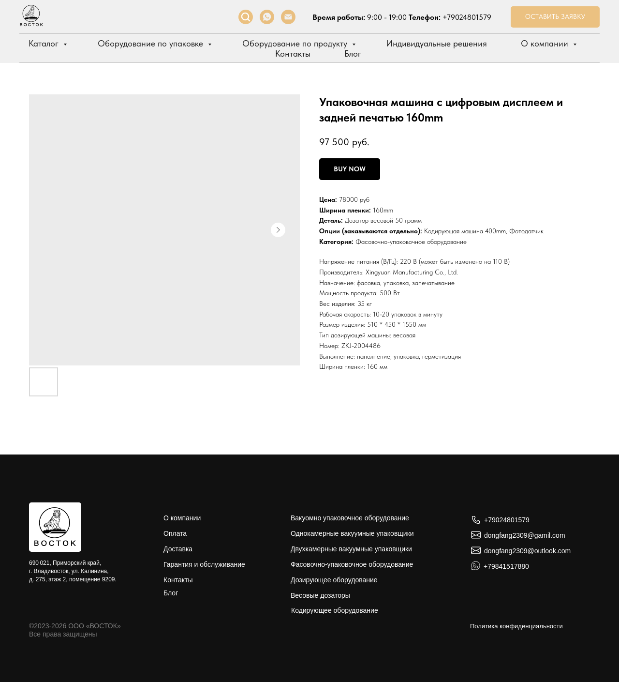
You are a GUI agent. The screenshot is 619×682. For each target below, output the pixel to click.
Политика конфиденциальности (516, 626)
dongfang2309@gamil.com (524, 535)
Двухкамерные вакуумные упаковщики (351, 549)
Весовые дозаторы (320, 595)
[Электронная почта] (288, 17)
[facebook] (245, 17)
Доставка (177, 549)
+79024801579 (466, 17)
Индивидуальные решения (436, 43)
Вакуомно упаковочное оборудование (350, 518)
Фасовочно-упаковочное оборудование (411, 241)
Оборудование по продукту (296, 43)
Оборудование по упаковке (152, 43)
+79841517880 (506, 566)
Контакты (292, 53)
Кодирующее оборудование (334, 610)
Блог (352, 53)
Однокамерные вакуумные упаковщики (352, 533)
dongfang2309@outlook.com (527, 551)
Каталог (45, 43)
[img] (55, 527)
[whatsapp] (267, 17)
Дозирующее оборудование (334, 580)
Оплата (175, 533)
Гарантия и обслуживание (204, 564)
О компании (546, 43)
